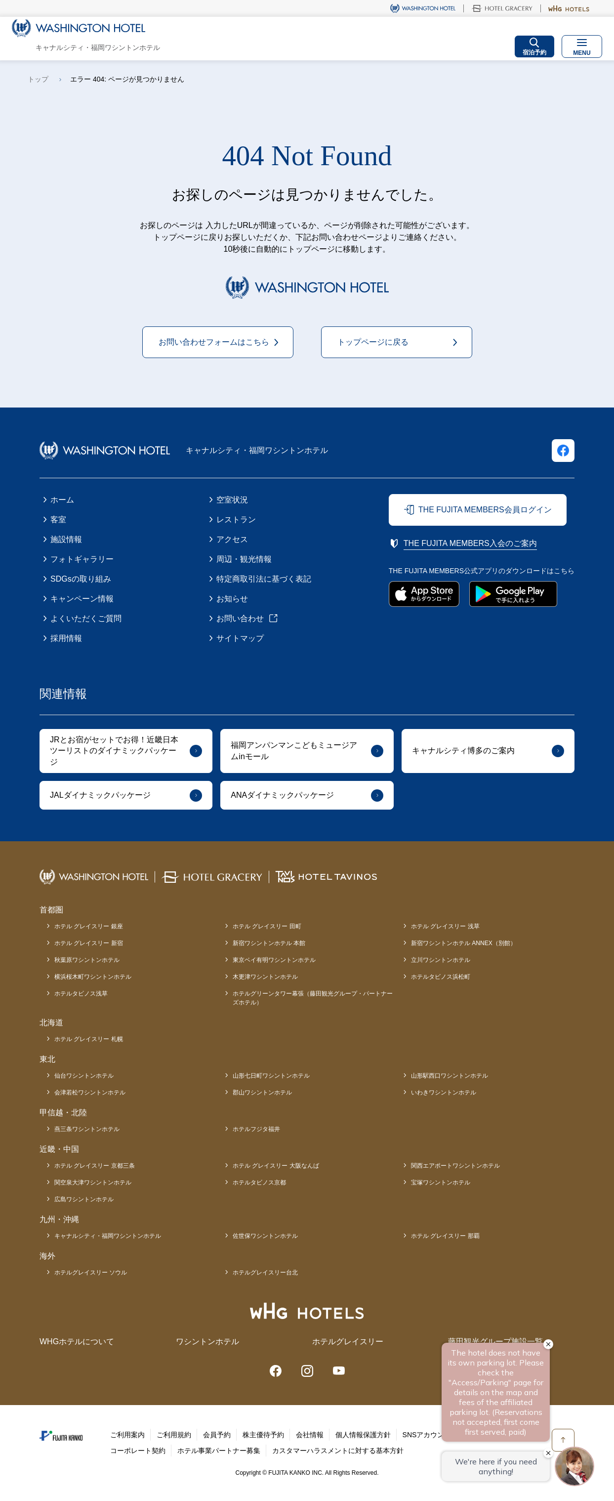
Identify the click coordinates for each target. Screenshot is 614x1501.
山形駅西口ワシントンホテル (449, 1075)
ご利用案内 (127, 1435)
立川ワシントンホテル (440, 959)
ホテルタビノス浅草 (81, 993)
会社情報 (310, 1435)
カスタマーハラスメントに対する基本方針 (338, 1451)
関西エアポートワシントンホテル (455, 1165)
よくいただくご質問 (86, 618)
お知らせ (232, 598)
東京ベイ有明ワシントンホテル (274, 959)
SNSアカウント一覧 (434, 1435)
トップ (38, 79)
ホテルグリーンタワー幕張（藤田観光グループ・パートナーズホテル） (313, 998)
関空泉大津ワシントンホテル (92, 1182)
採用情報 (66, 638)
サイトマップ (240, 638)
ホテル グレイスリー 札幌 (88, 1039)
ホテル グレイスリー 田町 (267, 926)
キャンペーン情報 (82, 598)
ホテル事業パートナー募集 (218, 1451)
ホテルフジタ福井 (256, 1129)
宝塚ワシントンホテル (440, 1182)
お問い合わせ (240, 618)
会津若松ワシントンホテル (89, 1092)
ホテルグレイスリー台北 (265, 1272)
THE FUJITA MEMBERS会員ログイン (485, 509)
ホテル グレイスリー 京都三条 (94, 1165)
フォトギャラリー (82, 559)
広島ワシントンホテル (84, 1199)
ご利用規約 (174, 1435)
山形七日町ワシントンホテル (271, 1075)
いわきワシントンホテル (443, 1092)
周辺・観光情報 (244, 559)
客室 (58, 519)
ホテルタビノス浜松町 (440, 976)
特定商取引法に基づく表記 (263, 579)
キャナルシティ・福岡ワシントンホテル (107, 1235)
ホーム (62, 500)
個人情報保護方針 (363, 1435)
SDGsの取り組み (80, 579)
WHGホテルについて (77, 1341)
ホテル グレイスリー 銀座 (88, 926)
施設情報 (66, 539)
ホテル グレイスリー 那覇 (445, 1235)
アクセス (232, 539)
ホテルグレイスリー (347, 1341)
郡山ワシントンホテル (262, 1092)
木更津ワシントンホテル (265, 976)
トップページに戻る (373, 342)
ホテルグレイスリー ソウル (90, 1272)
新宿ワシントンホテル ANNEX (463, 943)
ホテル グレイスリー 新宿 (88, 943)
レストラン (236, 519)
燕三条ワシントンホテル (87, 1129)
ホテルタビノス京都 (259, 1182)
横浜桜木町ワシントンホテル (92, 976)
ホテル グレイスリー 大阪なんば (276, 1165)
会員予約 (217, 1435)
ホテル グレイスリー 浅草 (445, 926)
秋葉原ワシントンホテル (87, 959)
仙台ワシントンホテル (84, 1075)
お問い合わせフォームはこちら (214, 342)
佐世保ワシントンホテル (265, 1235)
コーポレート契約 (137, 1451)
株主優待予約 (263, 1435)
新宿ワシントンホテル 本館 (269, 943)
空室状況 (232, 500)
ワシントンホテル (207, 1341)
